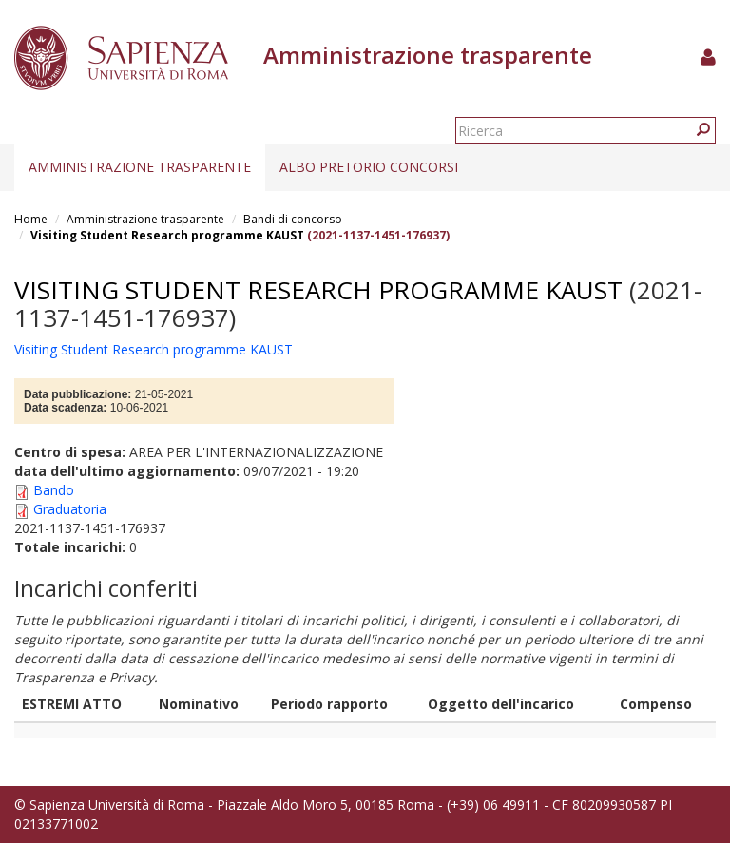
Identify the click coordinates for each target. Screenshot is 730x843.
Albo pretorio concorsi (368, 167)
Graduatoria (69, 509)
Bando (53, 490)
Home (31, 219)
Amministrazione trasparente (140, 167)
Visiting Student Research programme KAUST (167, 235)
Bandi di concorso (292, 219)
